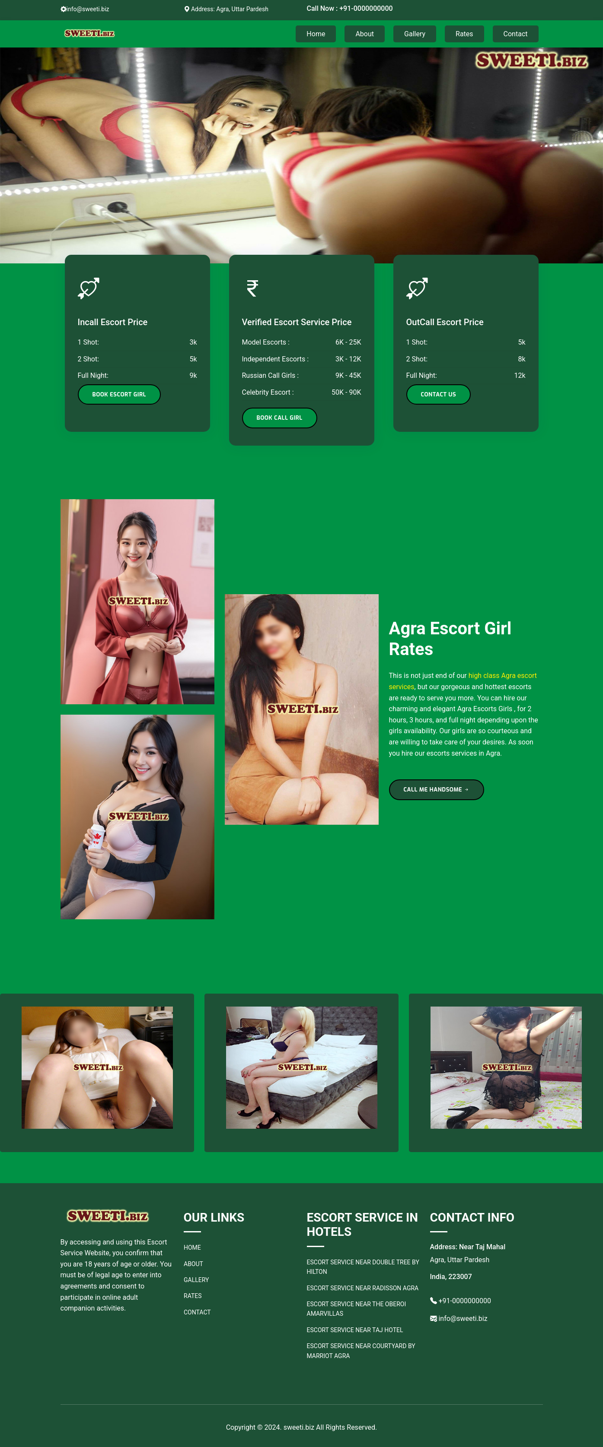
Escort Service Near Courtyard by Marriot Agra (361, 1351)
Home (315, 34)
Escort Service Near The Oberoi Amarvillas (356, 1309)
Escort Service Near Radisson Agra (363, 1288)
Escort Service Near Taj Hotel (355, 1330)
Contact (516, 34)
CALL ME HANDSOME (437, 789)
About (364, 34)
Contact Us (438, 394)
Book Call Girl (280, 417)
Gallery (414, 34)
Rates (464, 34)
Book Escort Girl (120, 394)
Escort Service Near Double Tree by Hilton (363, 1267)
